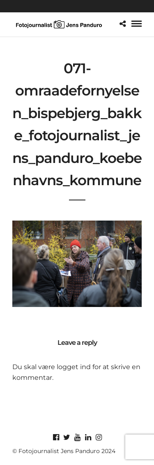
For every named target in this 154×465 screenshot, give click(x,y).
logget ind (74, 367)
